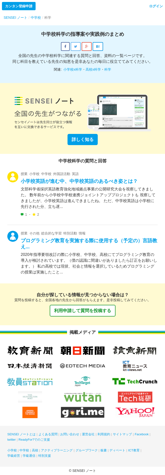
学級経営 (13, 455)
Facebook (142, 434)
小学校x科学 (72, 69)
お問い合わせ (69, 434)
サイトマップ (122, 434)
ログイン (156, 6)
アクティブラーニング (57, 450)
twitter (11, 439)
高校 (35, 450)
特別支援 (44, 455)
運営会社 (88, 434)
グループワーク (87, 450)
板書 (103, 450)
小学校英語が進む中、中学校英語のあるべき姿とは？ (79, 181)
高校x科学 (93, 69)
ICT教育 (134, 450)
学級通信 (29, 455)
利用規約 (103, 434)
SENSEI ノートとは (21, 434)
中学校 (24, 450)
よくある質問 (48, 434)
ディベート (117, 450)
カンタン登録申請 (18, 6)
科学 (107, 69)
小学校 (12, 450)
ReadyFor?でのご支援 (34, 439)
